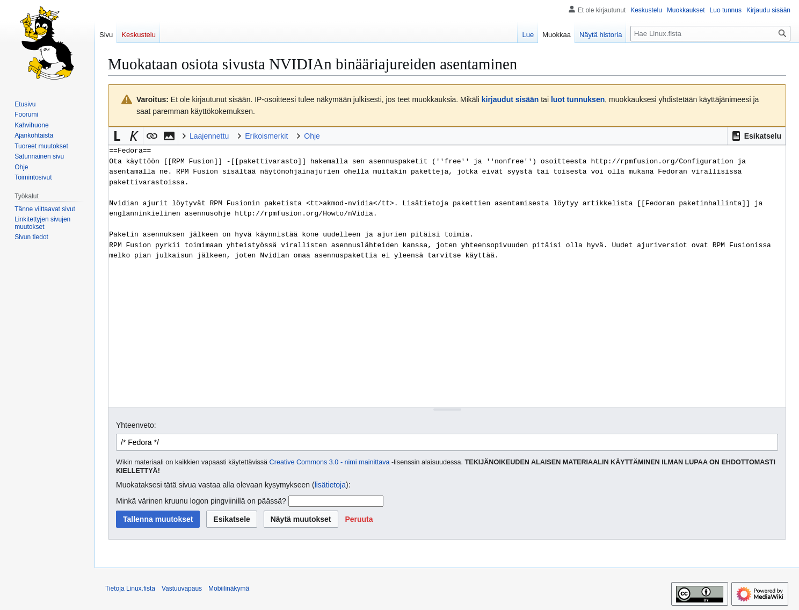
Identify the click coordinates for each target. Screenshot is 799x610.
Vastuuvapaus (182, 588)
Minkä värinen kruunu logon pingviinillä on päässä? (201, 501)
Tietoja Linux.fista (130, 588)
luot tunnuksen (578, 99)
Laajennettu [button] (209, 136)
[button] (756, 136)
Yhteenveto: (136, 425)
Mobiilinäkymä (228, 588)
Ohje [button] (312, 136)
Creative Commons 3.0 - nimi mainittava (330, 462)
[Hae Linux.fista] (710, 33)
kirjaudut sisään (510, 99)
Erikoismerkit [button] (266, 136)
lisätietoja (330, 484)
